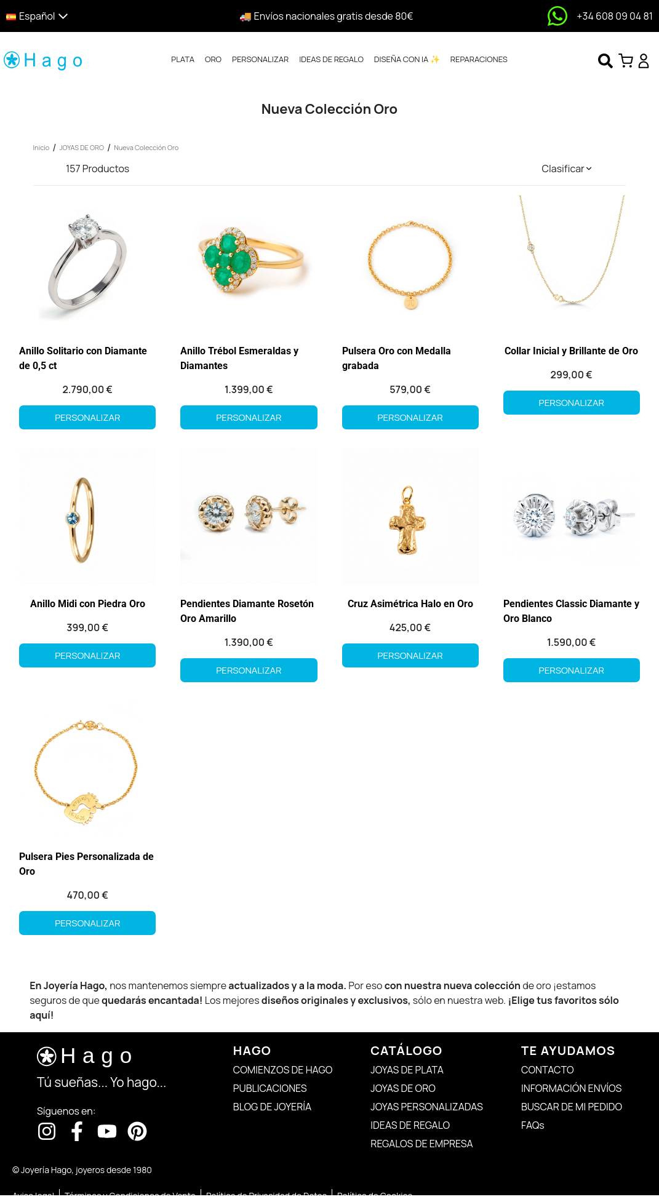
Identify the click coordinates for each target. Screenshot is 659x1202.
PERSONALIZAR (260, 59)
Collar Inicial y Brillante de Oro (571, 351)
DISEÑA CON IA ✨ (407, 59)
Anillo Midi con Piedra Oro (87, 604)
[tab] (182, 59)
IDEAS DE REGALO (331, 59)
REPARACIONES (479, 59)
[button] (84, 16)
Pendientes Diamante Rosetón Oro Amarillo (247, 611)
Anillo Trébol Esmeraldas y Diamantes (239, 358)
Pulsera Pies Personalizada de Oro (86, 864)
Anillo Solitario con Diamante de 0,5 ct (83, 358)
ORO (213, 59)
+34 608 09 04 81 (615, 16)
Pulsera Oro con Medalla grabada (396, 358)
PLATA (182, 59)
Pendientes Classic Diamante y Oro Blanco (571, 611)
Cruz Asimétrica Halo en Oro (410, 604)
